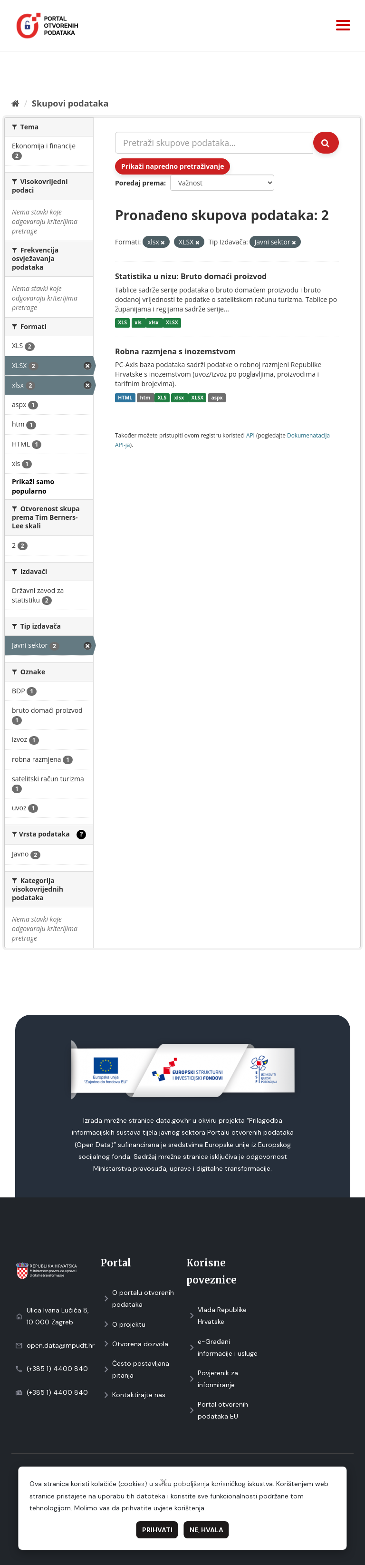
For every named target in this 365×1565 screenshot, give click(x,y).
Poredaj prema (139, 182)
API (250, 435)
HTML (125, 397)
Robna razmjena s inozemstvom (175, 351)
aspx (216, 397)
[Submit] (326, 143)
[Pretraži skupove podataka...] (214, 143)
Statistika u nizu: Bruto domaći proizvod (191, 276)
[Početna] (15, 103)
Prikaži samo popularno (33, 486)
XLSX (172, 323)
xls (138, 323)
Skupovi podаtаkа (70, 103)
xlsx (154, 323)
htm (146, 397)
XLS (122, 323)
